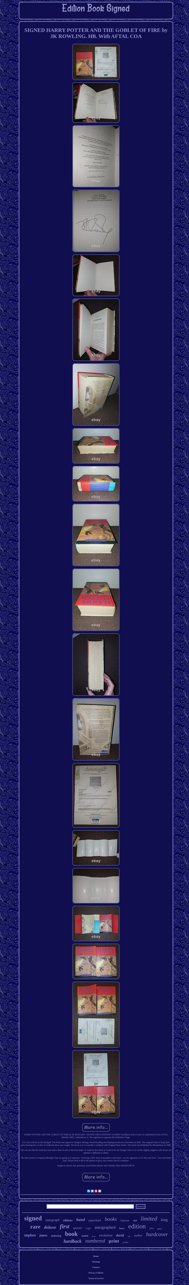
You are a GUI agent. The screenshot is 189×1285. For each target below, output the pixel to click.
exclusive (105, 1235)
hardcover (157, 1234)
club (135, 1220)
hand (80, 1219)
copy (88, 1228)
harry (122, 1228)
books (111, 1219)
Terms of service (96, 1278)
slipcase (125, 1220)
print (114, 1241)
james (43, 1235)
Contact (96, 1267)
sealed (85, 1235)
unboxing (56, 1235)
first (64, 1226)
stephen (30, 1235)
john (152, 1228)
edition (137, 1226)
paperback (95, 1220)
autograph (52, 1220)
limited (149, 1218)
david (120, 1235)
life (129, 1236)
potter (125, 1242)
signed (33, 1218)
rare (35, 1227)
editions (68, 1220)
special (77, 1228)
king (164, 1219)
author (138, 1235)
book (71, 1234)
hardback (73, 1241)
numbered (95, 1241)
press (159, 1229)
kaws (93, 1236)
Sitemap (96, 1261)
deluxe (50, 1227)
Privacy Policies (96, 1273)
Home (96, 1256)
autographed (105, 1227)
